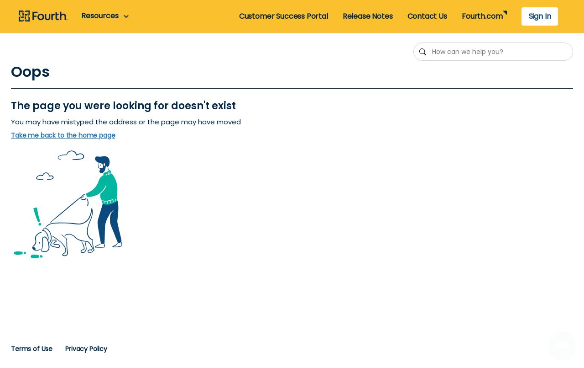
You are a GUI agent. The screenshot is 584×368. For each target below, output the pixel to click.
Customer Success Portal (283, 16)
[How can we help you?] (493, 52)
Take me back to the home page (63, 135)
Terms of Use (31, 348)
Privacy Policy (86, 348)
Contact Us (427, 16)
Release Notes (368, 16)
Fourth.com (482, 16)
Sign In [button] (540, 16)
